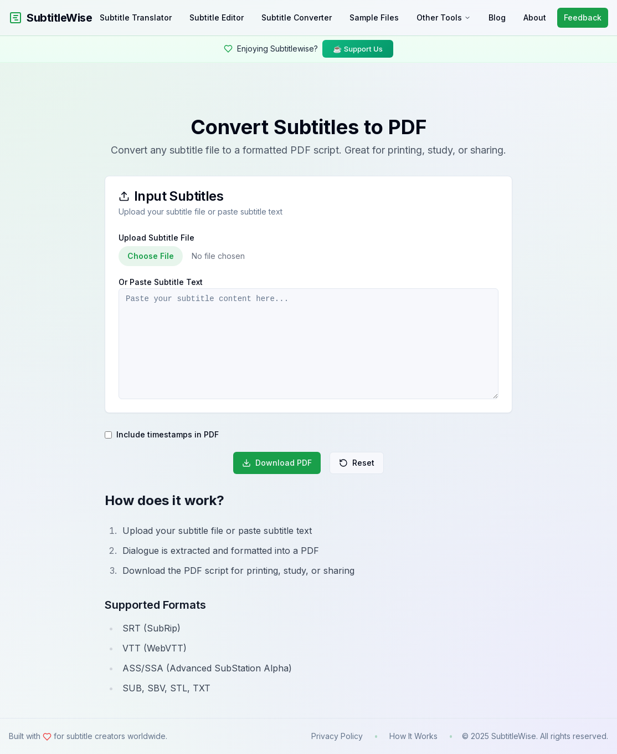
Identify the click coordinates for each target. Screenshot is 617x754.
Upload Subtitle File (156, 237)
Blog (497, 17)
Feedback (582, 17)
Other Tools (444, 17)
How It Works (413, 736)
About (534, 17)
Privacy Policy (337, 736)
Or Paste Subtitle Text (161, 282)
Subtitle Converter (296, 17)
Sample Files (374, 17)
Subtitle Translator (136, 17)
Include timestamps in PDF (167, 435)
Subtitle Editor (216, 17)
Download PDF (277, 462)
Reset (356, 462)
